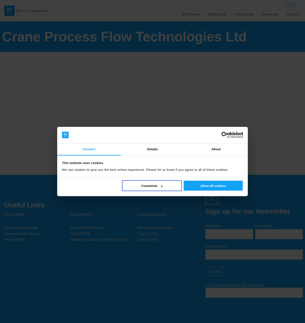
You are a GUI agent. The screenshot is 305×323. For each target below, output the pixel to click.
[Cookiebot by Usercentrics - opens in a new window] (224, 135)
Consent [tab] (89, 149)
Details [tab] (152, 149)
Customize (152, 186)
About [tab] (216, 149)
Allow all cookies (213, 186)
